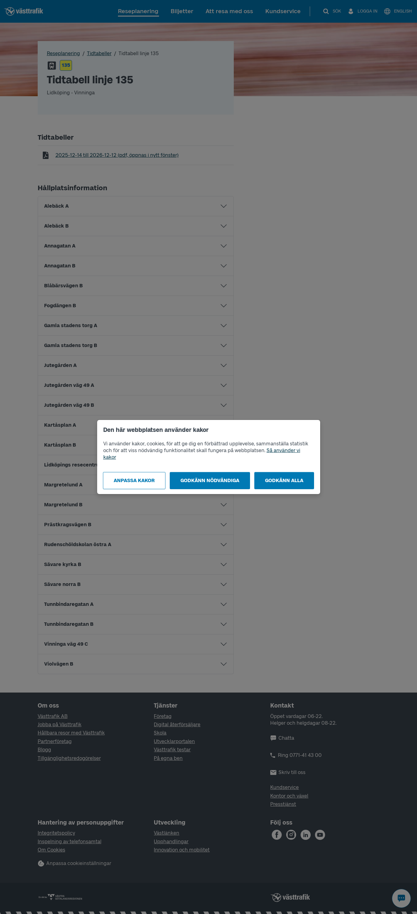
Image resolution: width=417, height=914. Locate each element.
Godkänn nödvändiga (209, 480)
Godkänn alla (284, 480)
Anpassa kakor (134, 480)
